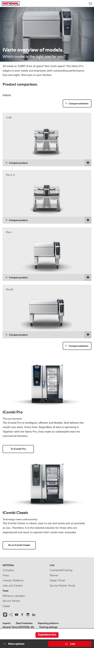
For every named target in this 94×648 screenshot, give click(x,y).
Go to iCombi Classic (19, 545)
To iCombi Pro (18, 449)
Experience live (47, 634)
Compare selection (78, 103)
